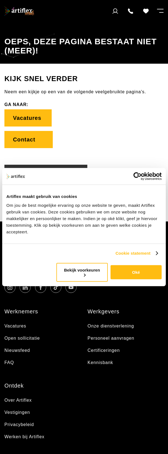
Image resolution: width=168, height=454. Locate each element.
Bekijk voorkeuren (82, 272)
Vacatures (28, 118)
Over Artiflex (18, 400)
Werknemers (21, 311)
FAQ (9, 362)
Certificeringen (104, 350)
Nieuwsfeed (17, 350)
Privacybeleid (19, 424)
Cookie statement (133, 253)
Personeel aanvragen (111, 338)
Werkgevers (103, 311)
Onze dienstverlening (111, 326)
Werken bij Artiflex (24, 436)
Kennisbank (100, 362)
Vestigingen (17, 412)
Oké (136, 272)
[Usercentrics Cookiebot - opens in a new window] (137, 176)
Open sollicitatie (22, 338)
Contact (28, 139)
